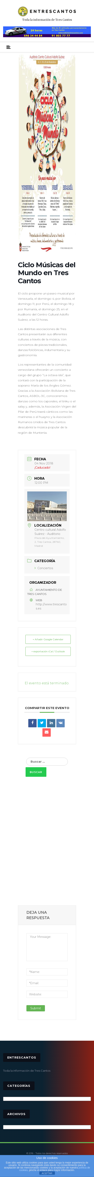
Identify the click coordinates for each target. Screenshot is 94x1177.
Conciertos (44, 568)
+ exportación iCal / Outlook (48, 651)
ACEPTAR (47, 1173)
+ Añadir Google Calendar (48, 639)
